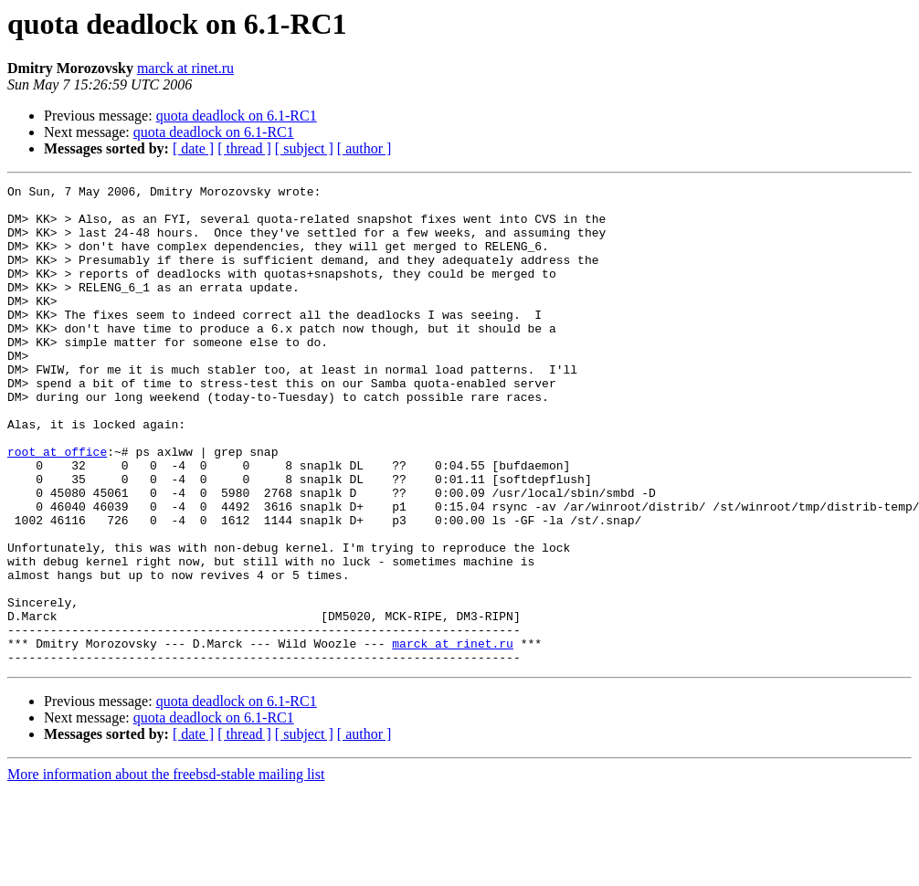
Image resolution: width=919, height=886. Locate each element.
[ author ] (364, 148)
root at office (57, 506)
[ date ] (193, 148)
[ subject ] (304, 148)
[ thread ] (244, 148)
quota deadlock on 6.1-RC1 (236, 115)
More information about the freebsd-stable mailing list (165, 870)
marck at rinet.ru (185, 68)
